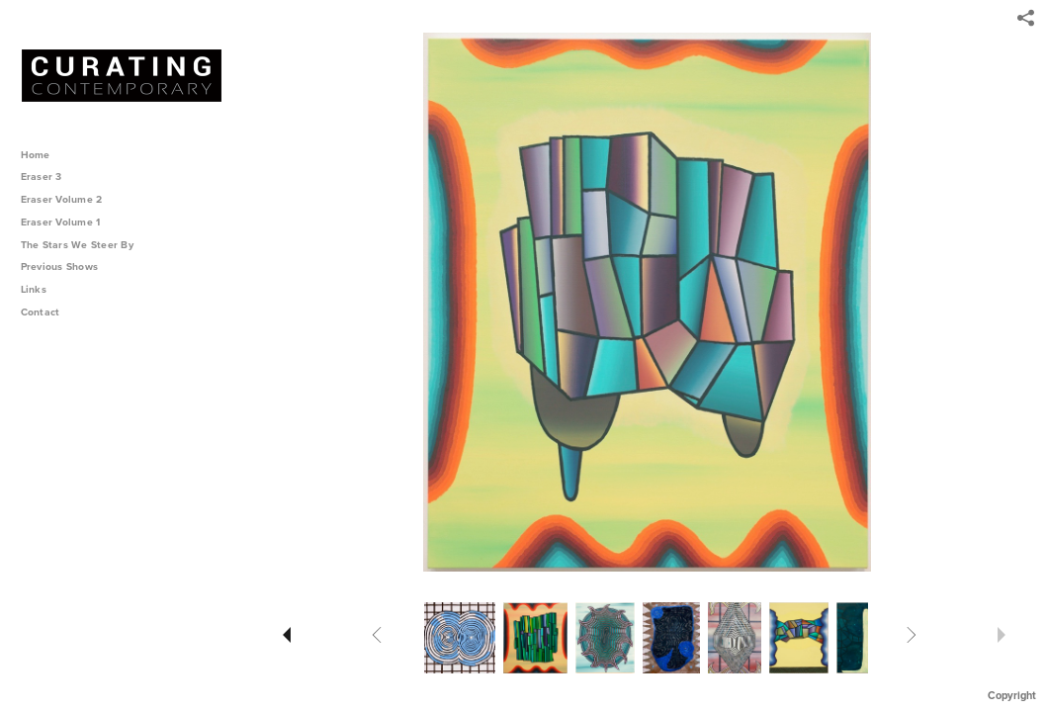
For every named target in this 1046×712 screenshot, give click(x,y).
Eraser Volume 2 (62, 199)
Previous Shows (66, 266)
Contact (40, 312)
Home (35, 154)
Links (33, 289)
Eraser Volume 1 (61, 222)
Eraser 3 (41, 176)
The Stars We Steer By (84, 244)
